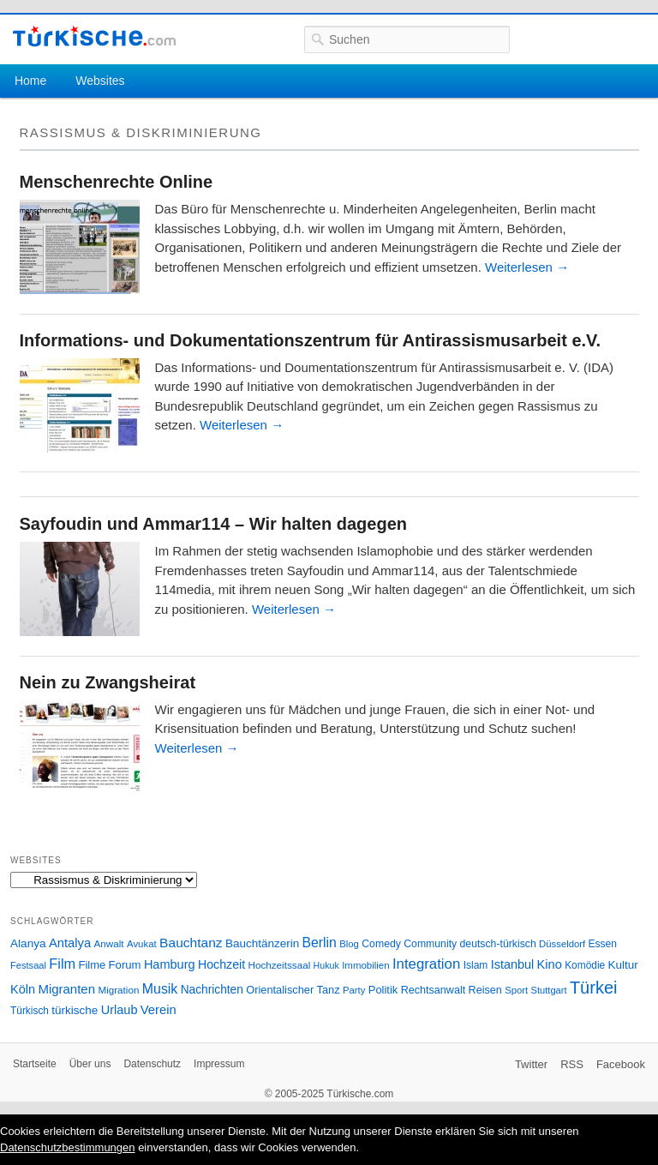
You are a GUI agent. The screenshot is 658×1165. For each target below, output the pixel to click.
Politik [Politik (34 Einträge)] (383, 989)
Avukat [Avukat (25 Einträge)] (142, 944)
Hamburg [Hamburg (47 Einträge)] (169, 964)
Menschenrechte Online (116, 181)
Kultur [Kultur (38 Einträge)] (623, 964)
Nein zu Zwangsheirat (108, 682)
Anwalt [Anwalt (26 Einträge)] (109, 943)
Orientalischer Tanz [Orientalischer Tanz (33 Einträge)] (292, 989)
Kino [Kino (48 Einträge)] (549, 964)
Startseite (35, 1064)
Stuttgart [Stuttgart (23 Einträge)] (549, 990)
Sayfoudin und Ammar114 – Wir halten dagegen (214, 523)
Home (30, 80)
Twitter (531, 1064)
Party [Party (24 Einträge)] (354, 990)
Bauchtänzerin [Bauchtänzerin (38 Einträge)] (262, 943)
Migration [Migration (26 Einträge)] (118, 989)
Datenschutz (152, 1064)
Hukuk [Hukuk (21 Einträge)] (326, 965)
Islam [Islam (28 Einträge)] (476, 965)
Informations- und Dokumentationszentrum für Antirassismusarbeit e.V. (310, 340)
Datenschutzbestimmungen (67, 1147)
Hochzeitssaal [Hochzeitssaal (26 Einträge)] (279, 964)
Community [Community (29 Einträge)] (430, 944)
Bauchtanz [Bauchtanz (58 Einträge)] (190, 942)
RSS (571, 1064)
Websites (99, 80)
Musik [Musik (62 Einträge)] (160, 989)
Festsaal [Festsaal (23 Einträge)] (28, 965)
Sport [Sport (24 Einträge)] (516, 990)
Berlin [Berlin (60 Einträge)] (319, 942)
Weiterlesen (527, 267)
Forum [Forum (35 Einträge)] (125, 964)
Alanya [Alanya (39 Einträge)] (28, 943)
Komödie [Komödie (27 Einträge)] (585, 965)
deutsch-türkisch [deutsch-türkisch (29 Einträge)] (498, 944)
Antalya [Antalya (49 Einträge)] (70, 943)
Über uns (90, 1064)
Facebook (620, 1064)
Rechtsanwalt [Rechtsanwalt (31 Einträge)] (433, 990)
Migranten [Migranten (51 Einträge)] (66, 989)
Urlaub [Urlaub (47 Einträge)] (119, 1010)
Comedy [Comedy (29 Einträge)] (381, 944)
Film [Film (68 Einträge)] (62, 963)
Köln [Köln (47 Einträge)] (22, 989)
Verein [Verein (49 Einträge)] (158, 1010)
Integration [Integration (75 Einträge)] (426, 964)
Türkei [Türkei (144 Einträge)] (594, 987)
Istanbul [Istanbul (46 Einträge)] (512, 964)
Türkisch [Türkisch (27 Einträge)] (29, 1011)
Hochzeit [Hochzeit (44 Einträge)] (221, 964)
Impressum (219, 1064)
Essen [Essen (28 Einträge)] (603, 944)
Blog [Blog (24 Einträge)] (349, 944)
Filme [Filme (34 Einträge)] (92, 964)
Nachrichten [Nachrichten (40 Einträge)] (212, 989)
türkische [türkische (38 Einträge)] (74, 1010)
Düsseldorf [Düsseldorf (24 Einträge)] (562, 944)
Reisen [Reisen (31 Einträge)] (485, 990)
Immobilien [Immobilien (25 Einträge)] (365, 965)
